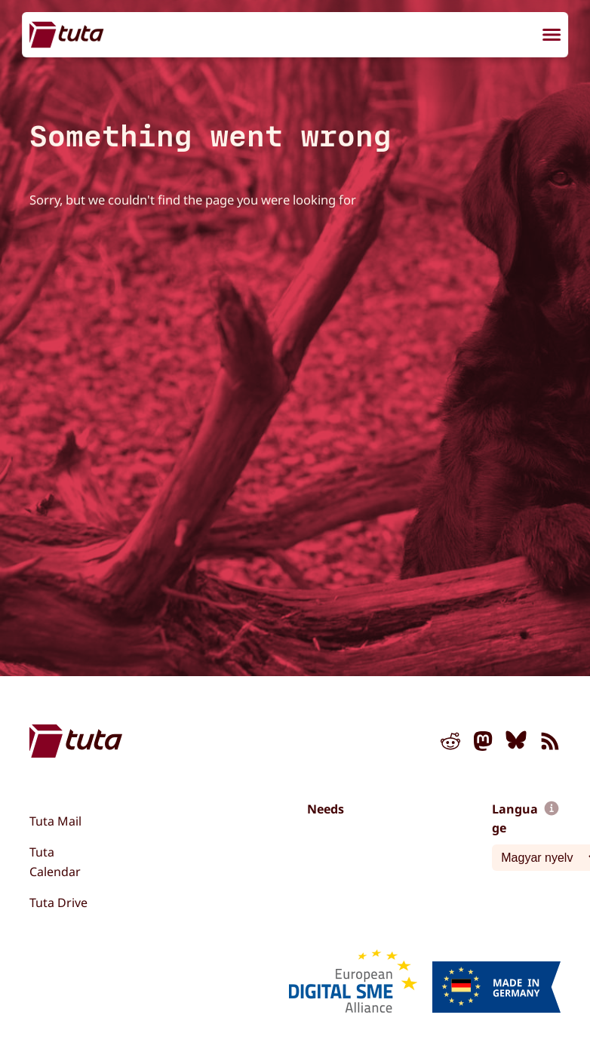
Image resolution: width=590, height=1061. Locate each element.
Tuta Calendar (55, 862)
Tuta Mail (55, 821)
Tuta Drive (58, 902)
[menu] (551, 36)
